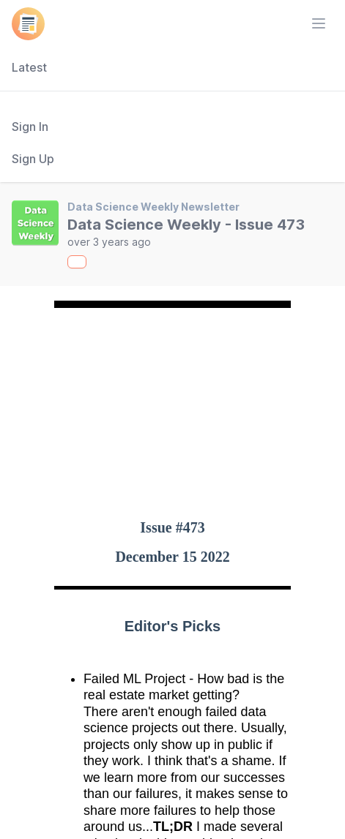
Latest (29, 67)
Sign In (30, 126)
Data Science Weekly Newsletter (153, 206)
